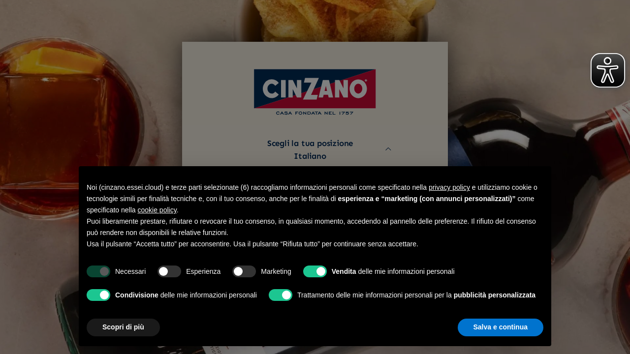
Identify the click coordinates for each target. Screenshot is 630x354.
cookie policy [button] (157, 210)
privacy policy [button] (449, 187)
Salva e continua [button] (500, 327)
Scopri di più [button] (123, 327)
